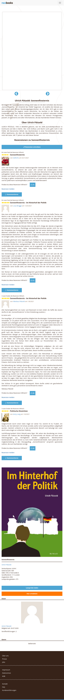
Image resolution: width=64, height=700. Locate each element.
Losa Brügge (17, 206)
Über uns (5, 656)
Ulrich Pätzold (6, 565)
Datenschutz (6, 673)
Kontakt (5, 684)
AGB (3, 676)
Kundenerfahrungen (9, 690)
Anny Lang (16, 414)
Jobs (3, 662)
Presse (4, 659)
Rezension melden (8, 189)
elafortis (16, 158)
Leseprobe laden (32, 588)
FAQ (3, 687)
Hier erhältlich (32, 594)
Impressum (6, 670)
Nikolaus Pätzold (19, 301)
